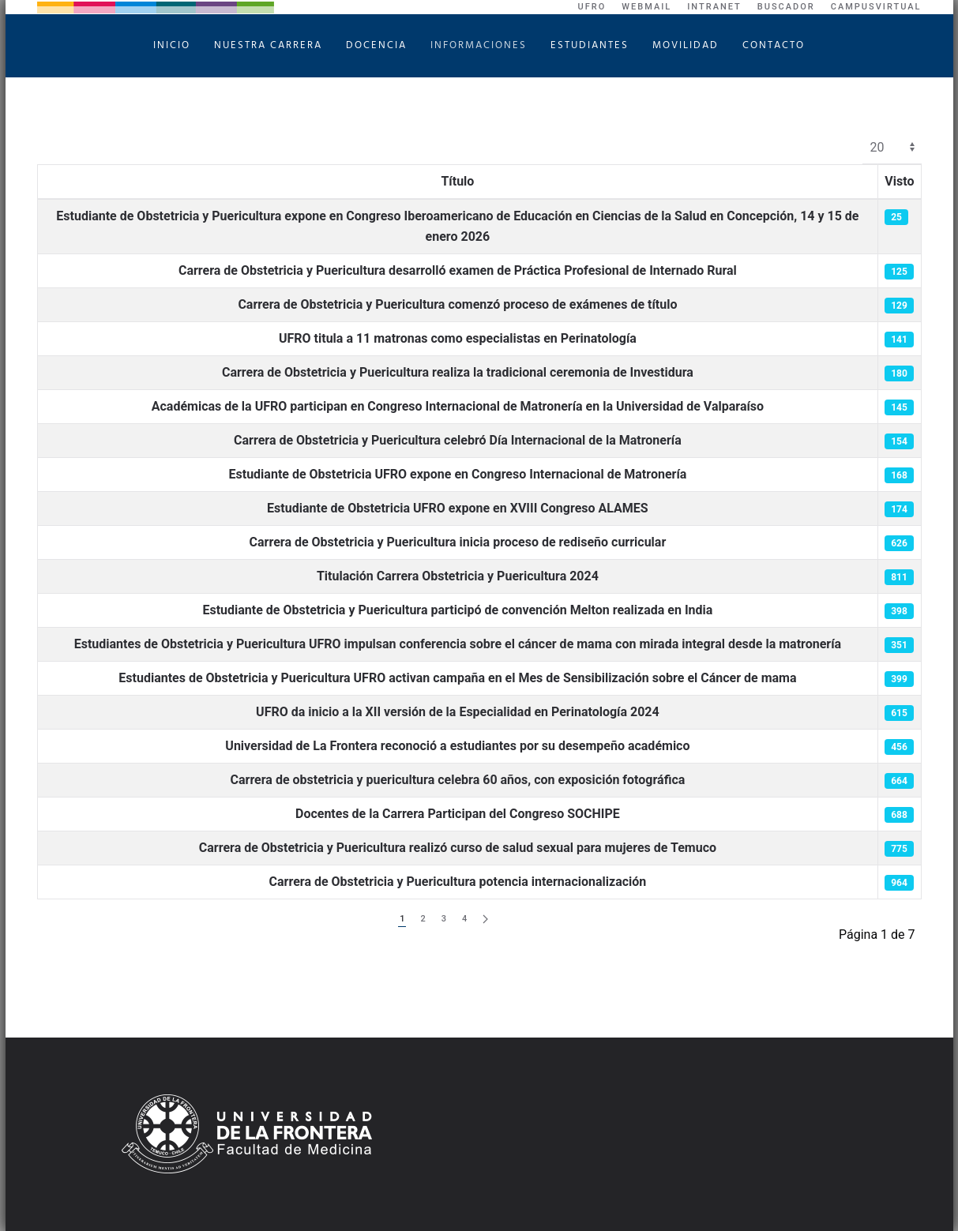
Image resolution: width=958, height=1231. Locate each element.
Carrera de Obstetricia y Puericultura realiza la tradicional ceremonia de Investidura (457, 372)
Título (457, 181)
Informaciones (478, 45)
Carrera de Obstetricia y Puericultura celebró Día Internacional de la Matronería (458, 440)
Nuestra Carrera (268, 45)
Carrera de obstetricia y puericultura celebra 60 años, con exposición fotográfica (458, 779)
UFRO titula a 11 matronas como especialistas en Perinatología (458, 338)
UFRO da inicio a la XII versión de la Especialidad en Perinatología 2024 (457, 711)
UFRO (592, 7)
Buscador (786, 7)
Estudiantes (589, 45)
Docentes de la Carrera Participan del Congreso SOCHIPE (457, 813)
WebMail (646, 7)
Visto (899, 181)
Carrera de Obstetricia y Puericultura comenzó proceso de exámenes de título (457, 304)
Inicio (171, 45)
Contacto (773, 45)
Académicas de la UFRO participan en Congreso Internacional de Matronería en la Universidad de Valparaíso (458, 406)
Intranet (714, 7)
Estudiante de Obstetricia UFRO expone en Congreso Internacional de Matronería (458, 474)
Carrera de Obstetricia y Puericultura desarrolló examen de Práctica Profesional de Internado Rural (457, 270)
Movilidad (685, 45)
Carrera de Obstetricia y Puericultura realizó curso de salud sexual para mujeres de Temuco (457, 847)
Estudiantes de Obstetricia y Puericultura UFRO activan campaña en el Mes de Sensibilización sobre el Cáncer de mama (457, 677)
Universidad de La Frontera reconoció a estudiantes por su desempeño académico (457, 745)
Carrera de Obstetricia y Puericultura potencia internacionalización (458, 881)
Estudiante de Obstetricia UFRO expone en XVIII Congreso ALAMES (457, 508)
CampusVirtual (876, 7)
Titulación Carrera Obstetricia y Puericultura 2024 (458, 576)
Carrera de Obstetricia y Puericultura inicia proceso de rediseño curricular (458, 542)
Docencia (376, 45)
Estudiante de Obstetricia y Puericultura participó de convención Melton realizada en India (457, 609)
